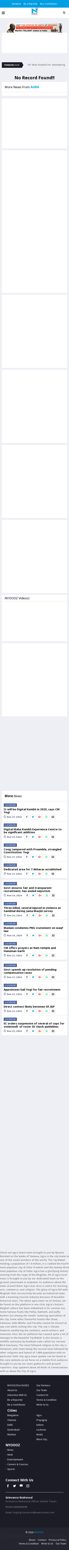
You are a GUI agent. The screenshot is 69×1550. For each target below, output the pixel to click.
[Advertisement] (34, 187)
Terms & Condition (29, 1543)
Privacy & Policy (57, 1539)
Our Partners (43, 1385)
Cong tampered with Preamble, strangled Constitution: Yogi (32, 851)
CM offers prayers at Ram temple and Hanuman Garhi (30, 949)
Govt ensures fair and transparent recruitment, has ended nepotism (28, 889)
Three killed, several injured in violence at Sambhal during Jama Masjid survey (32, 909)
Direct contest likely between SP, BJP (29, 1006)
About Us (12, 1390)
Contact (42, 1539)
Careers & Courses (17, 1464)
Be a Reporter (31, 3)
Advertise (16, 3)
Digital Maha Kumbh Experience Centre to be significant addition (33, 831)
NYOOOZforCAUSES (18, 1385)
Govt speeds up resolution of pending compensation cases (30, 971)
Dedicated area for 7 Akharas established (32, 869)
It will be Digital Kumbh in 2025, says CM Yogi (32, 811)
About (32, 1539)
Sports (11, 1469)
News (10, 1449)
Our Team (41, 1390)
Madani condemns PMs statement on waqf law (33, 929)
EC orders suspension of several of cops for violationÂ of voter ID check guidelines (34, 1025)
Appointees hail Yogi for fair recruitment (32, 989)
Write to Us (47, 1543)
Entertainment (15, 1459)
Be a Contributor (48, 3)
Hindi (10, 1454)
